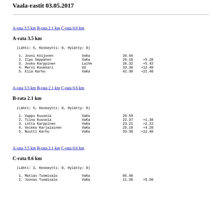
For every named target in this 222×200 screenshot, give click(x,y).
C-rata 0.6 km (72, 28)
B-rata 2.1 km (48, 28)
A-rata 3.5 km (24, 28)
